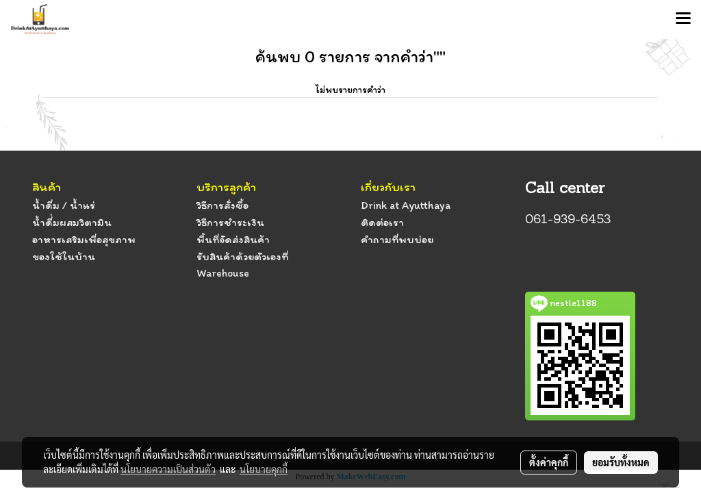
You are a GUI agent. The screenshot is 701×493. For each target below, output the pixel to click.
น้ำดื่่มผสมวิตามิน (72, 222)
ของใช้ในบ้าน (63, 256)
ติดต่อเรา (382, 222)
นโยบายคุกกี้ (264, 469)
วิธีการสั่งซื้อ (222, 205)
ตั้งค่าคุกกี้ (548, 462)
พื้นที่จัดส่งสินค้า (233, 239)
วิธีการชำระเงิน (230, 222)
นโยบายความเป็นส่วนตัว (168, 469)
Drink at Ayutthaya (405, 205)
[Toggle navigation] (683, 19)
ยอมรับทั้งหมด (621, 462)
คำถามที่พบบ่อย (397, 239)
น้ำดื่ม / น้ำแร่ (63, 205)
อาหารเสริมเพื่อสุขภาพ (84, 239)
